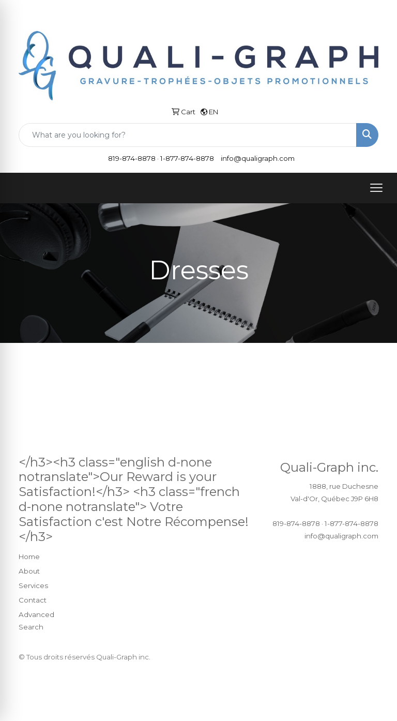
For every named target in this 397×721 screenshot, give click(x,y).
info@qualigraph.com (258, 158)
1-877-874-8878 (187, 158)
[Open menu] (376, 187)
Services (33, 585)
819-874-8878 (132, 158)
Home (29, 556)
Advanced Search (36, 620)
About (29, 571)
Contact (33, 600)
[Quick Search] (188, 135)
